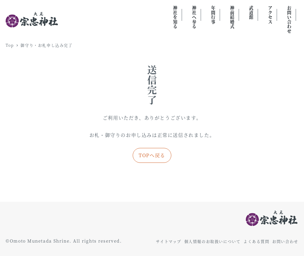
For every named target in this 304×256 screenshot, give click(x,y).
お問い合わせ (285, 241)
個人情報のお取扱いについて (212, 241)
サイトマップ (168, 241)
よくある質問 (256, 241)
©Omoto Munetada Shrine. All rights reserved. (64, 241)
